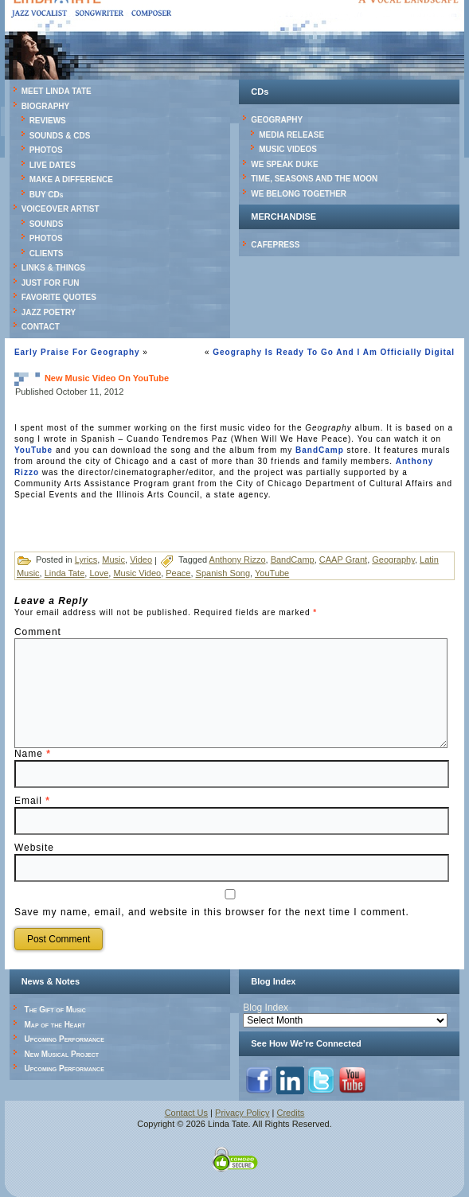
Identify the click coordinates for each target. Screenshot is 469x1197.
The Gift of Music (55, 1009)
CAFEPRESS (275, 244)
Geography (393, 559)
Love (98, 573)
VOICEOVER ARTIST (60, 209)
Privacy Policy (242, 1112)
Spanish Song (223, 573)
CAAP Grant (343, 559)
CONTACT (40, 326)
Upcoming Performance (64, 1039)
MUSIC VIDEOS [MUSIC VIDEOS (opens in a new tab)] (288, 149)
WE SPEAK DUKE (284, 164)
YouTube (33, 450)
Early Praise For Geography (77, 352)
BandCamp (319, 450)
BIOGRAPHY (45, 106)
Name (32, 753)
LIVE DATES (52, 165)
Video (141, 559)
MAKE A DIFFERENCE (71, 179)
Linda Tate (65, 573)
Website (34, 847)
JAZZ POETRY (48, 312)
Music (113, 559)
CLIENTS (46, 253)
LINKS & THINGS (53, 267)
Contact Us (186, 1112)
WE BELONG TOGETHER (298, 193)
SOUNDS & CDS (60, 135)
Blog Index (265, 1007)
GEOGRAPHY (277, 119)
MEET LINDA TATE (56, 91)
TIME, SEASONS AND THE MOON (314, 178)
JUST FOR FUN (50, 283)
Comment (37, 631)
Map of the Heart (55, 1024)
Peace (178, 573)
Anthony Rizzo (237, 559)
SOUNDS (46, 224)
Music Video (137, 573)
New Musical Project (62, 1054)
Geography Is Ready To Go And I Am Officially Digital (334, 352)
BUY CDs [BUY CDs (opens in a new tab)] (46, 194)
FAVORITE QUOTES (58, 297)
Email (32, 800)
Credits (291, 1112)
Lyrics (86, 559)
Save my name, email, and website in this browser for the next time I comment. (211, 912)
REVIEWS (47, 120)
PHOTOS (46, 150)
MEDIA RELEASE (291, 135)
